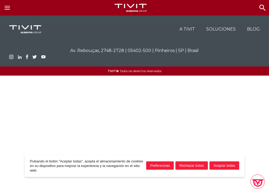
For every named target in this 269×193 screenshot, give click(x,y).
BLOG (253, 29)
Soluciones (221, 29)
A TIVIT (187, 29)
